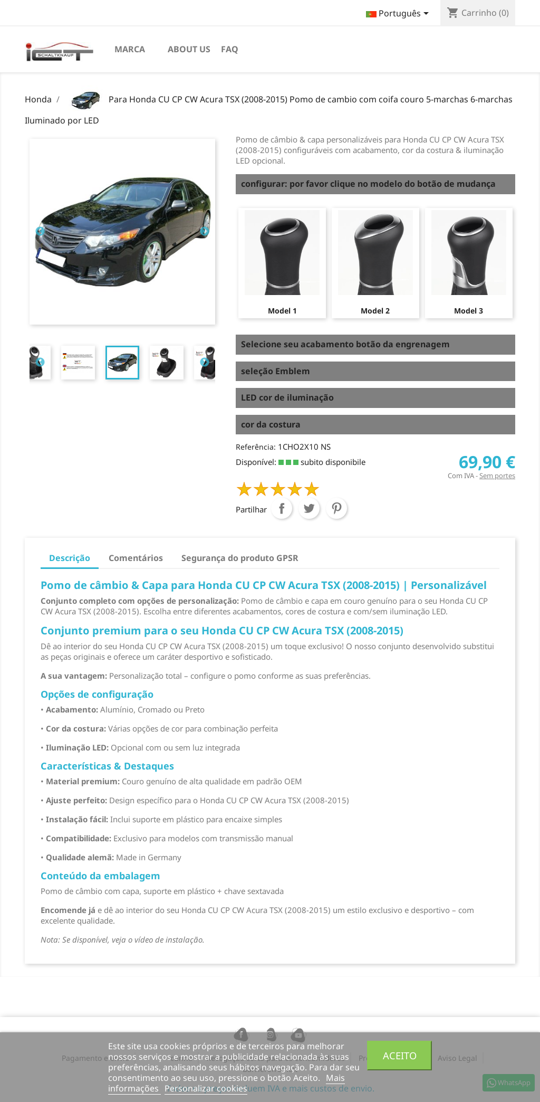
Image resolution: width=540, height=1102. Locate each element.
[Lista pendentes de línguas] (399, 14)
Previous (40, 231)
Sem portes (497, 475)
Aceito (400, 1055)
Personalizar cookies (206, 1088)
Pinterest (336, 508)
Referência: (256, 447)
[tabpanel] (122, 362)
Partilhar (281, 508)
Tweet (309, 508)
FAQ (229, 49)
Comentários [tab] (136, 558)
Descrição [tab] (69, 558)
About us (189, 49)
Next (204, 231)
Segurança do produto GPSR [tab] (239, 558)
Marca (129, 49)
